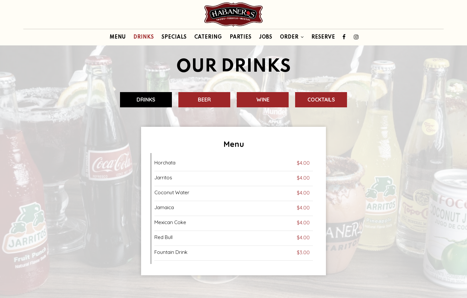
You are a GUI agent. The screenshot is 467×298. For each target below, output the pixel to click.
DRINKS (143, 37)
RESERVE (323, 37)
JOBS (265, 37)
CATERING (208, 37)
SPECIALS (174, 37)
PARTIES (240, 37)
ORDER (292, 37)
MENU (118, 37)
